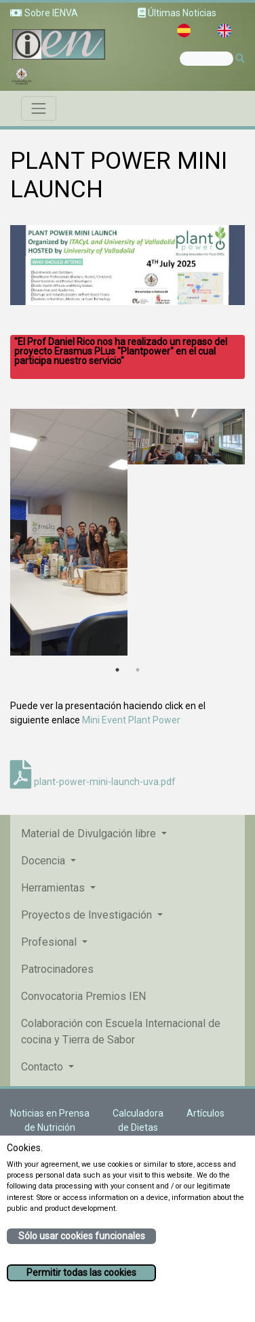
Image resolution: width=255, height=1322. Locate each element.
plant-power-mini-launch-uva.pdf (93, 781)
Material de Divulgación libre (90, 833)
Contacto (43, 1066)
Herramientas (54, 887)
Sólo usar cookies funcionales (81, 1235)
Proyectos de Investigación (88, 914)
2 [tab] (137, 670)
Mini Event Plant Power (131, 720)
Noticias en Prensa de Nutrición (50, 1120)
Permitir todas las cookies (81, 1272)
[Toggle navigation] (38, 108)
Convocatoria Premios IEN (83, 996)
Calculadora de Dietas (138, 1120)
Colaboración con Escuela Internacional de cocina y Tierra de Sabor (120, 1031)
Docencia (44, 860)
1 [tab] (117, 670)
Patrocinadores (57, 969)
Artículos (205, 1113)
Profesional (50, 942)
